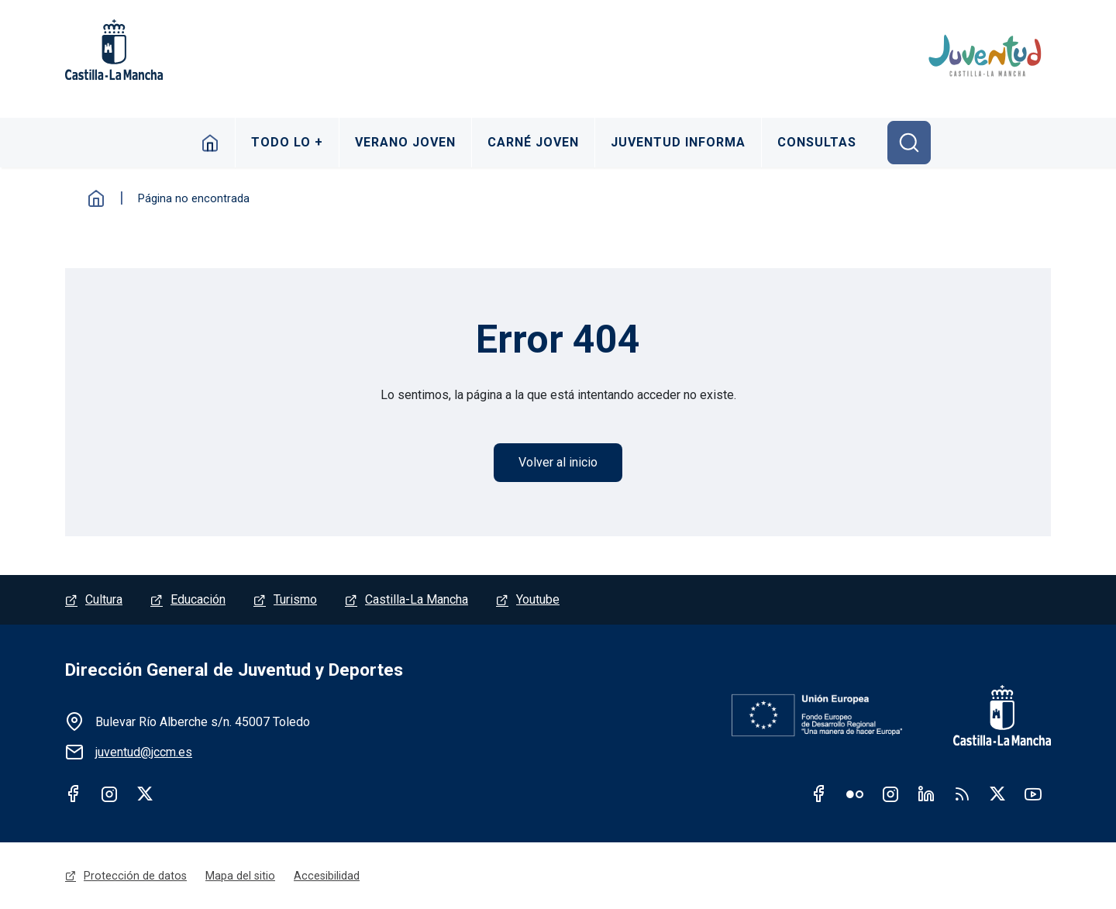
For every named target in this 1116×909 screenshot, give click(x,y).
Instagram (109, 793)
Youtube (538, 599)
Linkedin (926, 793)
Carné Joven (533, 142)
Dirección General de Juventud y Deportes (234, 669)
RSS (962, 793)
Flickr (855, 793)
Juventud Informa (678, 142)
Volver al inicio (558, 462)
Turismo (295, 599)
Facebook (73, 793)
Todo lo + (287, 142)
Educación (198, 599)
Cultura (103, 599)
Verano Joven (405, 142)
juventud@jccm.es (143, 752)
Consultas (816, 142)
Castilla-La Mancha (416, 599)
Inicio (210, 142)
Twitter (145, 793)
